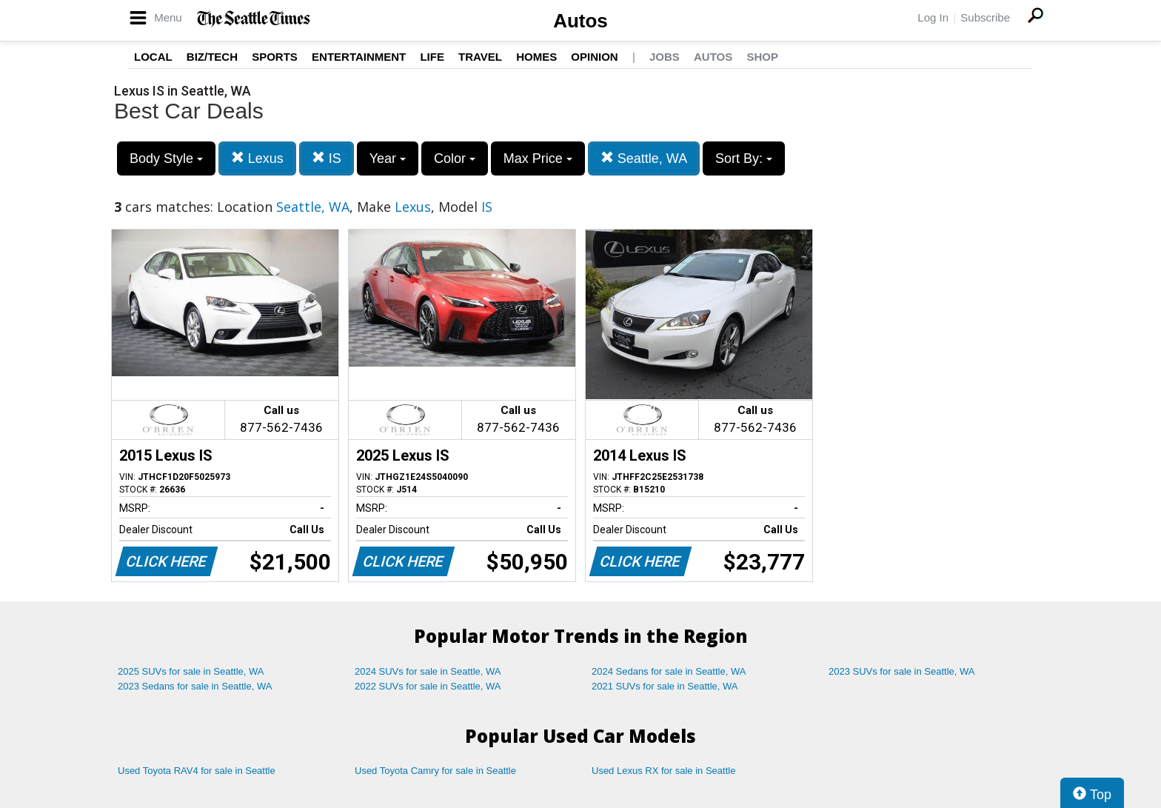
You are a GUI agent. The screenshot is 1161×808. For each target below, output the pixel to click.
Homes (536, 56)
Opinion (594, 56)
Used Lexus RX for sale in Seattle (663, 770)
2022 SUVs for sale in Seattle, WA (428, 686)
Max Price (537, 158)
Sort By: (743, 158)
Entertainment (359, 56)
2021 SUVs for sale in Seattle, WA (665, 686)
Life (432, 56)
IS (326, 158)
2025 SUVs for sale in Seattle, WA (191, 671)
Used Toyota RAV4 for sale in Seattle (196, 770)
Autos (580, 21)
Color (454, 158)
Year (387, 158)
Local (153, 56)
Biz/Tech (212, 56)
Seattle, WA (643, 158)
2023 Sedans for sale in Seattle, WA (195, 686)
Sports (275, 56)
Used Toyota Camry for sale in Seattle (435, 770)
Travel (480, 56)
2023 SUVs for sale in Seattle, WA (902, 671)
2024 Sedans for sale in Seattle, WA (669, 671)
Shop (762, 56)
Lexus (257, 158)
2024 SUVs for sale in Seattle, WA (428, 671)
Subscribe (985, 17)
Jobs (664, 56)
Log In (932, 17)
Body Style (166, 158)
